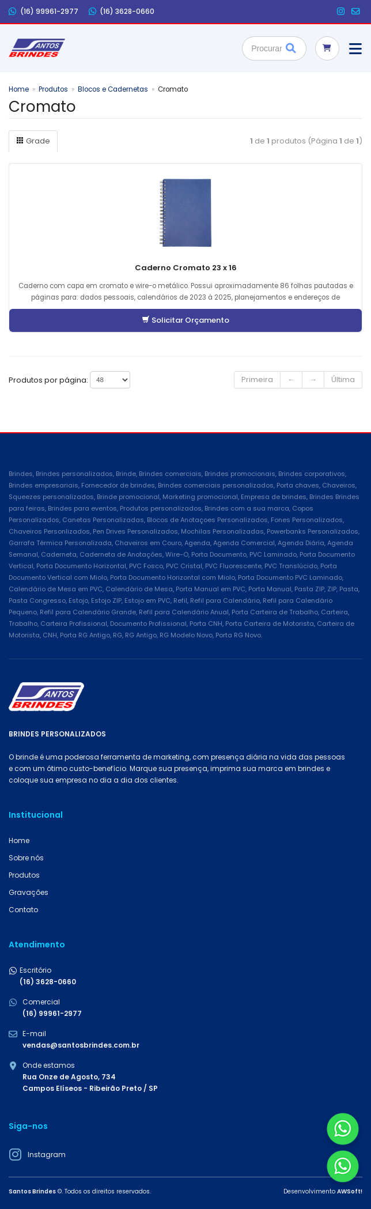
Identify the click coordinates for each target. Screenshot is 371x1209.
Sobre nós (26, 858)
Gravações (28, 892)
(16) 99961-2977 (43, 11)
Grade (33, 140)
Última (343, 379)
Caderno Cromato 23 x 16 (186, 267)
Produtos (53, 89)
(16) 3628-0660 (122, 11)
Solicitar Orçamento (185, 320)
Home (19, 89)
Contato (23, 910)
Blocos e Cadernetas (113, 89)
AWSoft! (349, 1191)
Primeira (257, 379)
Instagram (47, 1154)
